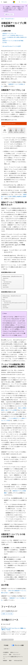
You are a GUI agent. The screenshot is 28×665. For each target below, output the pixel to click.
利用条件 (5, 660)
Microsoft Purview (9, 18)
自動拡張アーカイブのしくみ (9, 33)
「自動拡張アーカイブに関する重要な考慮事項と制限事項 (14, 196)
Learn (2, 18)
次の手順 (4, 42)
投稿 (10, 654)
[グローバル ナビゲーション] (1, 2)
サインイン (24, 2)
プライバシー (16, 654)
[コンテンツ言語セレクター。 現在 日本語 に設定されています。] (6, 645)
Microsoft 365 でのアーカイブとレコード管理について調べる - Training (13, 629)
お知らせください (9, 14)
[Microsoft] (14, 2)
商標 (10, 660)
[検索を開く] (19, 2)
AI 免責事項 (5, 652)
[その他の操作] (25, 19)
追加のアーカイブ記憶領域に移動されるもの (12, 35)
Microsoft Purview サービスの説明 (11, 46)
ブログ (4, 654)
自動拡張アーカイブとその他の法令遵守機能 (12, 40)
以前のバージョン (14, 652)
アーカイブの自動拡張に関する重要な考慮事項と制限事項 (14, 38)
